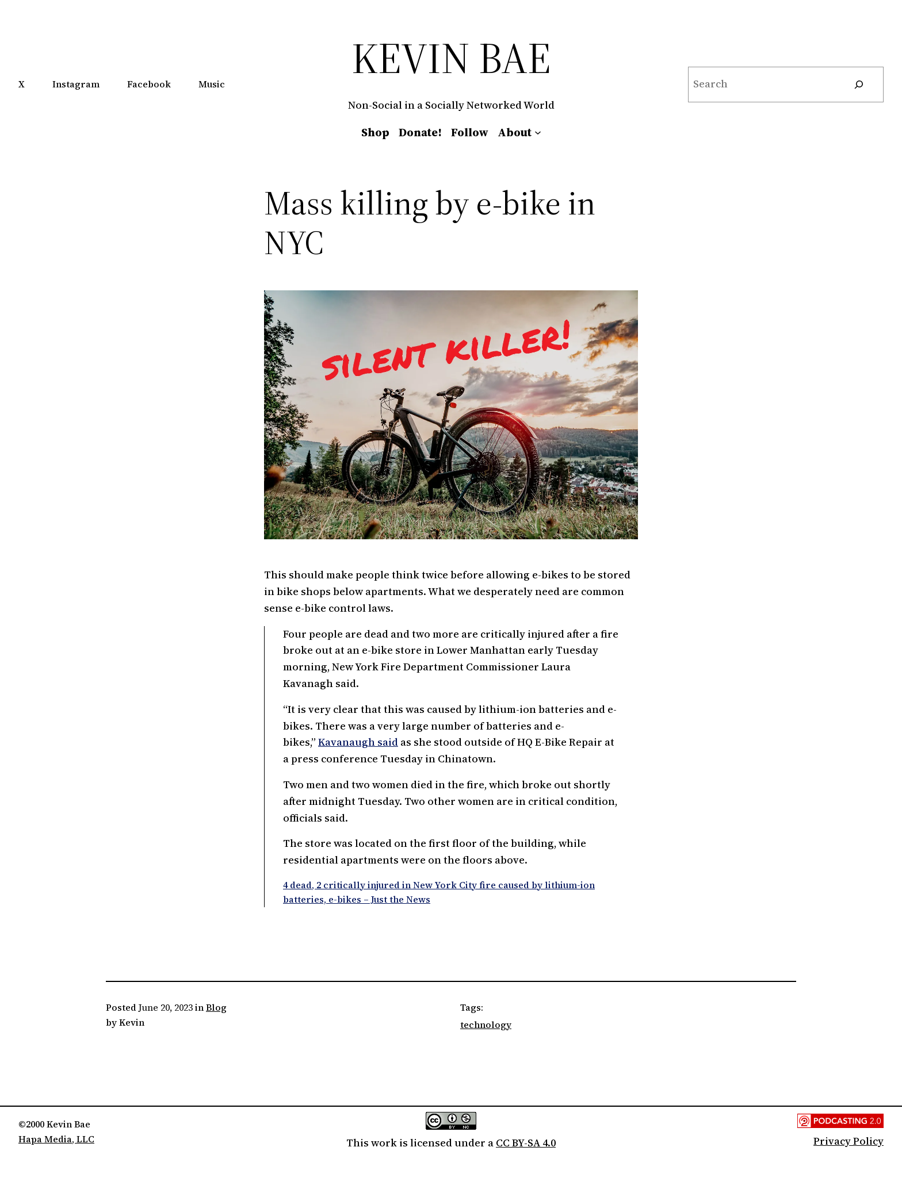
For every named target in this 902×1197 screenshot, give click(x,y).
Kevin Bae (451, 57)
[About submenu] (537, 132)
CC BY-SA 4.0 (526, 1142)
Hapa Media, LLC (56, 1139)
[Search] (859, 84)
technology (485, 1024)
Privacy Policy (848, 1141)
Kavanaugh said (358, 742)
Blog (216, 1007)
